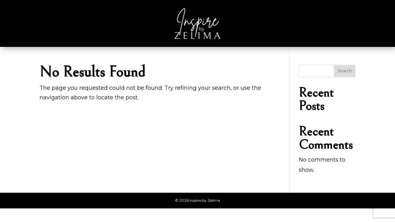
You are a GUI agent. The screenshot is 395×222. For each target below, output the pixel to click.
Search (344, 71)
